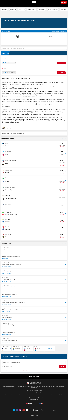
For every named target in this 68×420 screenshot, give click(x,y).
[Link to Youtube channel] (23, 410)
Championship (41, 9)
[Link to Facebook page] (17, 410)
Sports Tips (64, 5)
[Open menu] (2, 2)
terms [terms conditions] (17, 369)
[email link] (27, 410)
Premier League (32, 9)
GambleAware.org (7, 386)
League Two (22, 9)
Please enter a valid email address (12, 362)
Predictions (24, 5)
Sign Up (62, 366)
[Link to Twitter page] (14, 410)
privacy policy (24, 369)
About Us (42, 410)
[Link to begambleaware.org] (34, 383)
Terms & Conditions (35, 410)
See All (64, 138)
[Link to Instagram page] (20, 410)
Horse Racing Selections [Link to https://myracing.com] (28, 403)
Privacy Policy (54, 410)
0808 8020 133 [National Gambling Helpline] (26, 392)
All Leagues (4, 9)
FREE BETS (63, 2)
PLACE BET (60, 62)
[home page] (34, 2)
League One (13, 9)
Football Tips (4, 5)
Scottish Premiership (53, 9)
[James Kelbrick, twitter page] (7, 128)
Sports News (44, 5)
